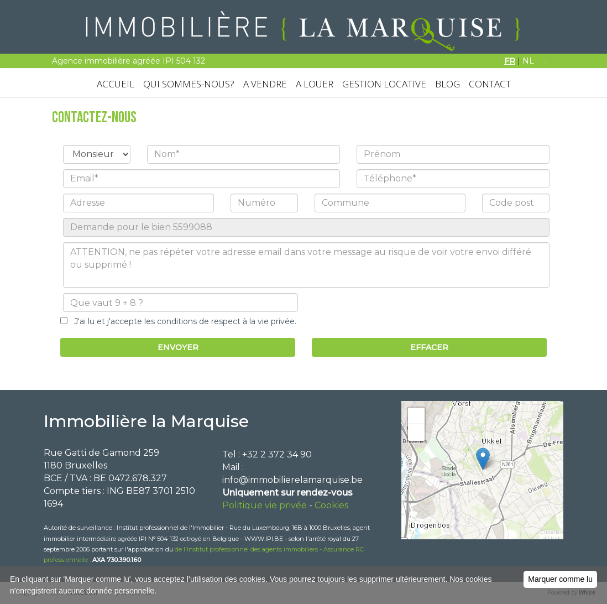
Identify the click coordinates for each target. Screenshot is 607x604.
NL (528, 61)
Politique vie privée (264, 505)
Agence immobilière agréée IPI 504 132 (128, 61)
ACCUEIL (115, 83)
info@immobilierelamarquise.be (292, 480)
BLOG (447, 83)
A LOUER (314, 83)
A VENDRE (265, 83)
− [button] (416, 432)
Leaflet (551, 535)
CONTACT (490, 83)
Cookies (331, 505)
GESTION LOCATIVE (384, 83)
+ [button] (416, 416)
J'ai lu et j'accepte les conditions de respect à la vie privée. (181, 321)
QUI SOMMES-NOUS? (188, 83)
